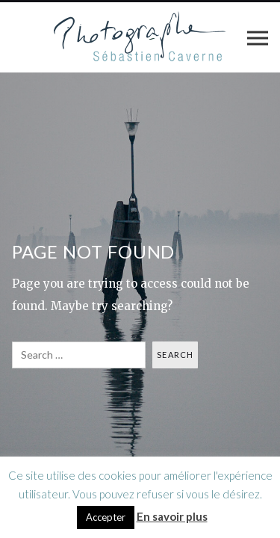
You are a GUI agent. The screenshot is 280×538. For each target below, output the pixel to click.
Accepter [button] (105, 517)
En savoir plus (172, 516)
